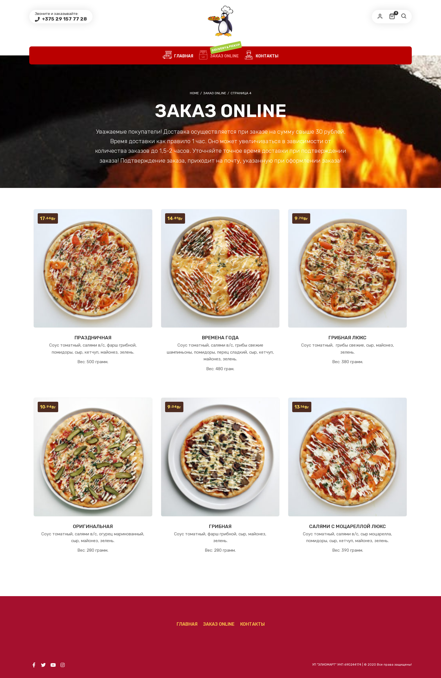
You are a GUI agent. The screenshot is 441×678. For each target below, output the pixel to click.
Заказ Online (220, 55)
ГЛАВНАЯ (178, 55)
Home (194, 93)
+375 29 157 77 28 (64, 19)
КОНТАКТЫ (261, 55)
